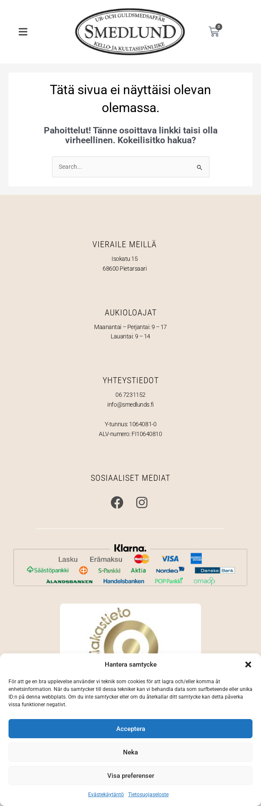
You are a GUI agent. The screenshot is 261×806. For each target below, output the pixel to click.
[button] (248, 664)
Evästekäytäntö (106, 794)
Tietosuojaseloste (148, 794)
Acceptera (130, 729)
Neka (130, 752)
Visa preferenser (130, 776)
